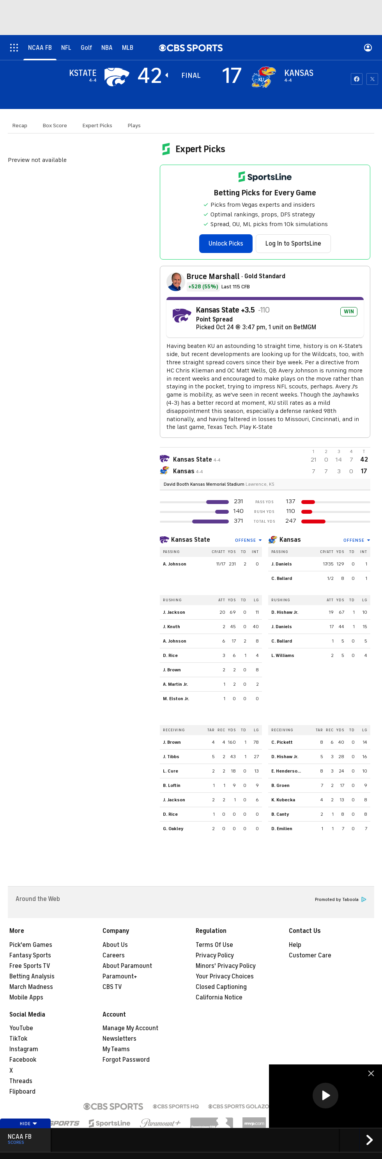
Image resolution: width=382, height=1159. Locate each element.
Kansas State (190, 540)
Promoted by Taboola (340, 899)
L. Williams (282, 655)
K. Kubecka (283, 800)
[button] (325, 1095)
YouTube (21, 1028)
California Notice (219, 997)
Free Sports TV (29, 966)
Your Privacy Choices (225, 976)
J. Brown (172, 670)
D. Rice (170, 655)
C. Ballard (281, 578)
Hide (28, 1123)
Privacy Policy (215, 955)
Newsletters (119, 1039)
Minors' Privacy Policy (226, 966)
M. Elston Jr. (176, 698)
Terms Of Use (214, 945)
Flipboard (22, 1092)
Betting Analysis (32, 976)
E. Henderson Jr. (288, 771)
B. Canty (280, 814)
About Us (115, 945)
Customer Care (310, 955)
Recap (19, 125)
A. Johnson (174, 564)
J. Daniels (281, 564)
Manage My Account (130, 1028)
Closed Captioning (221, 987)
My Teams (116, 1049)
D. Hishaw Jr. (284, 612)
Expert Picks (97, 125)
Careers (114, 955)
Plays (134, 125)
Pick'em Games (30, 945)
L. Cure (170, 771)
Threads (20, 1081)
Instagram (23, 1049)
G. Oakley (173, 828)
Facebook (22, 1060)
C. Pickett (282, 742)
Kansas (290, 540)
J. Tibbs (171, 756)
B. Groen (280, 785)
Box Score (55, 125)
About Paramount (127, 966)
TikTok (18, 1039)
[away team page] (116, 77)
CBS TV (112, 987)
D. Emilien (281, 828)
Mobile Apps (26, 997)
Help (295, 945)
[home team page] (263, 77)
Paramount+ (120, 976)
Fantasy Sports (30, 955)
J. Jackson (174, 612)
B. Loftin (171, 785)
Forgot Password (126, 1060)
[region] (325, 1096)
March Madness (31, 987)
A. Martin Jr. (175, 684)
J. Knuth (171, 626)
